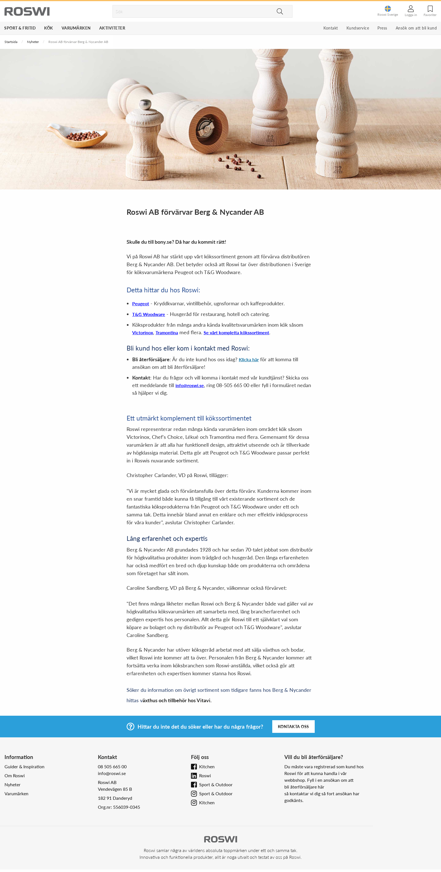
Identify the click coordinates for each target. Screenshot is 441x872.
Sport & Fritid (20, 28)
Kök (48, 28)
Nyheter (33, 42)
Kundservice (357, 28)
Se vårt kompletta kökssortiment (236, 332)
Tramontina (167, 332)
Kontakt (330, 28)
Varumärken (76, 28)
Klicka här (249, 359)
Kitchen (207, 766)
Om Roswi (14, 775)
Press (382, 28)
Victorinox (142, 332)
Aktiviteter (112, 28)
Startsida (10, 42)
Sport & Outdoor (216, 784)
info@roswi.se (190, 385)
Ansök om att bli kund (416, 28)
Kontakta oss (293, 726)
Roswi (205, 775)
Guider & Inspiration (24, 766)
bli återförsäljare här (304, 786)
